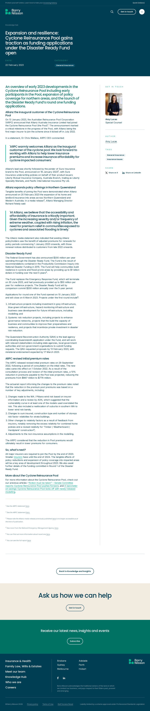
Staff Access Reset (65, 704)
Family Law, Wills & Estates (23, 666)
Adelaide (83, 660)
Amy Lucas (111, 141)
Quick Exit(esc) (139, 3)
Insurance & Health (18, 661)
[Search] (114, 11)
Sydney (61, 664)
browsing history (50, 3)
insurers (18, 457)
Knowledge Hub (15, 677)
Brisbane (61, 660)
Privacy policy (32, 704)
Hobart (82, 669)
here (27, 506)
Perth (81, 664)
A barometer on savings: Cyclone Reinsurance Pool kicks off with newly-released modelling (41, 488)
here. (28, 512)
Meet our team (15, 671)
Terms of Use (47, 704)
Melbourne (63, 669)
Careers (10, 687)
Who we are (13, 682)
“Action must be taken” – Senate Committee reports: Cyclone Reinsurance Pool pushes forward (39, 484)
